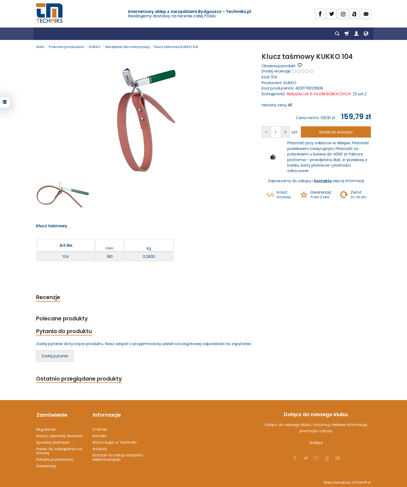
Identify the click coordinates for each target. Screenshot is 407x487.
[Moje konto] (356, 34)
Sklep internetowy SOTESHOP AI (347, 481)
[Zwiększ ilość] (266, 132)
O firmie (99, 428)
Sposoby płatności (53, 441)
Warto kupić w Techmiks (114, 441)
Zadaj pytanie (55, 356)
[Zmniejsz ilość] (284, 132)
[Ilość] (275, 132)
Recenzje (48, 297)
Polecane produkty (62, 319)
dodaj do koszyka (335, 132)
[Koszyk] (347, 34)
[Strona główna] (50, 13)
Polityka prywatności (54, 458)
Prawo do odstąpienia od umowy (59, 450)
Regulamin (46, 428)
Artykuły (99, 448)
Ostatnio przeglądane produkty (79, 379)
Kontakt (99, 435)
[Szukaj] (337, 34)
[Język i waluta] (366, 34)
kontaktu (323, 180)
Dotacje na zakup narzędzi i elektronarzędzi (117, 457)
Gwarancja (46, 465)
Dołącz (316, 443)
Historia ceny (276, 105)
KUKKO (290, 82)
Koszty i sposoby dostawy (59, 435)
